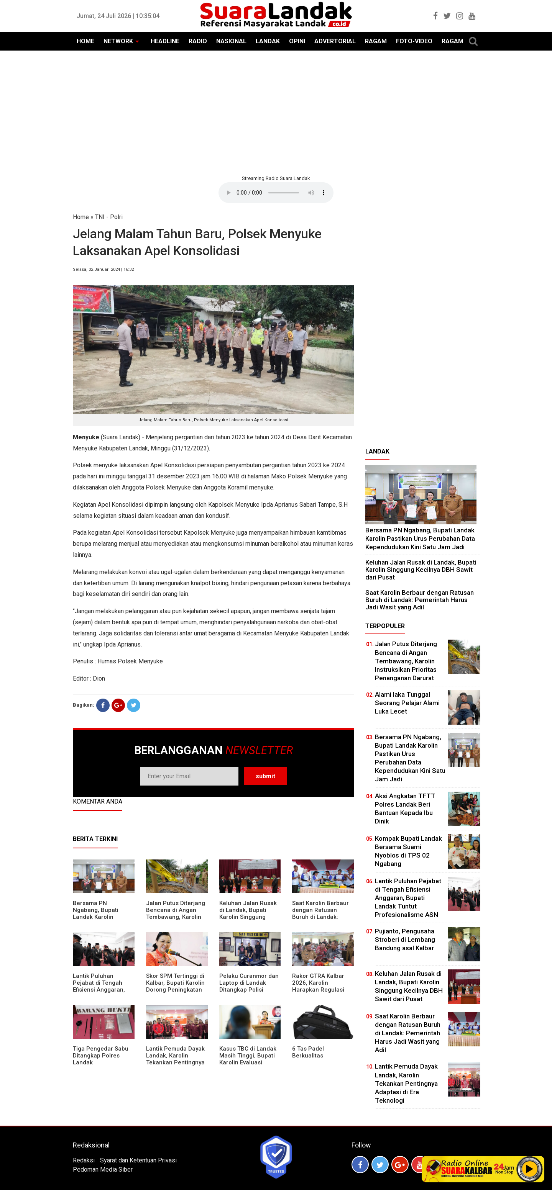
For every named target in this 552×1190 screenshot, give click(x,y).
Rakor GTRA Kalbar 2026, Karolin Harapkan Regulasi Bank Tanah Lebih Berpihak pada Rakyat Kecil (322, 993)
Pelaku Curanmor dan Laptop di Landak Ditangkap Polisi (249, 982)
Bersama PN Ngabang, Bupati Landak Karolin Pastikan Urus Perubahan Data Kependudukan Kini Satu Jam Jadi (420, 538)
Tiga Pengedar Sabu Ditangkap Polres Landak (100, 1055)
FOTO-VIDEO (414, 41)
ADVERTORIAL (335, 41)
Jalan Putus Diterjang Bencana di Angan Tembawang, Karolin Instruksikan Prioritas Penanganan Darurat (175, 917)
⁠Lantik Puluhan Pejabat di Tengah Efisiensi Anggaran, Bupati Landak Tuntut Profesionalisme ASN (102, 989)
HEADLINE (165, 41)
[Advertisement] (276, 111)
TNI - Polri (109, 217)
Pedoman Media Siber (103, 1169)
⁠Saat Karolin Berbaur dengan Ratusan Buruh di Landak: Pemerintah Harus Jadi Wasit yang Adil (320, 917)
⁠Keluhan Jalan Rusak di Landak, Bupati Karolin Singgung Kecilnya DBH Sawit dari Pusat (248, 917)
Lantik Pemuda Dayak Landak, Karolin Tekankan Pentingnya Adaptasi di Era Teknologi (175, 1062)
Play (529, 1169)
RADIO (198, 41)
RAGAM (376, 41)
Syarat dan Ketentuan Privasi (138, 1160)
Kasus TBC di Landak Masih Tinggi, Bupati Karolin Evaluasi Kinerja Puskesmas (247, 1059)
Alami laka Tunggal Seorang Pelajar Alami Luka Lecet (407, 703)
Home (81, 217)
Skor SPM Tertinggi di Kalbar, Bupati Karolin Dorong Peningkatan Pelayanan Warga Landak (175, 989)
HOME (85, 41)
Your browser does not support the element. (276, 192)
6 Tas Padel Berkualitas (308, 1052)
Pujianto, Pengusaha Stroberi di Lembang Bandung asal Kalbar (405, 939)
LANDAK (268, 41)
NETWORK (118, 41)
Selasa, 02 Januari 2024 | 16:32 (103, 269)
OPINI (297, 41)
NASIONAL (231, 41)
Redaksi (84, 1160)
